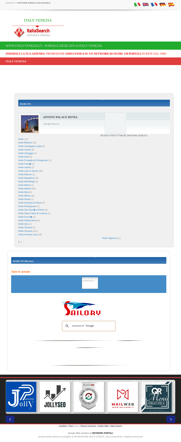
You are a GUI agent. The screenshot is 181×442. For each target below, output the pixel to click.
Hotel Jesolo (24, 167)
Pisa (71, 426)
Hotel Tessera (25, 227)
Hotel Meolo (24, 185)
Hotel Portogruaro (27, 206)
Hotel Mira (23, 192)
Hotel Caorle (24, 149)
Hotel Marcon (25, 174)
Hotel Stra (23, 224)
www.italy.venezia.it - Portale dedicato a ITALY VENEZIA (54, 46)
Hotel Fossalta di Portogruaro (33, 160)
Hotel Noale (24, 199)
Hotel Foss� (24, 163)
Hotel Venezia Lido (27, 234)
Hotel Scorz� (25, 217)
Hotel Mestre (24, 188)
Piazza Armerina (88, 426)
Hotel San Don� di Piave (31, 209)
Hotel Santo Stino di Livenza (32, 213)
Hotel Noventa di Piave (30, 202)
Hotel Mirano (24, 195)
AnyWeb (63, 426)
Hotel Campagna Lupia (30, 146)
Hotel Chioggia (25, 153)
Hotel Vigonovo (110, 238)
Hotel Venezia (25, 231)
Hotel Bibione (25, 142)
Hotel (21, 139)
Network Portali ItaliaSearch (33, 3)
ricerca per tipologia (90, 278)
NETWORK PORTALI (102, 433)
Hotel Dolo (23, 156)
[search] (88, 326)
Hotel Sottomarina (27, 220)
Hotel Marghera (26, 178)
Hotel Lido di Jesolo (28, 171)
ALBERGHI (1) (90, 281)
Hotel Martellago (26, 181)
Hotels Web (103, 426)
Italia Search (116, 426)
